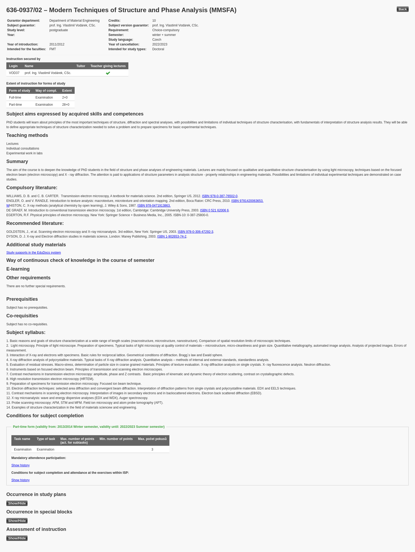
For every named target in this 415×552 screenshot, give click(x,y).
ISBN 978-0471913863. (153, 205)
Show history (20, 465)
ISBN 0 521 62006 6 (214, 210)
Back (403, 9)
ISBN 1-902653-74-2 (171, 236)
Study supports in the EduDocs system (33, 252)
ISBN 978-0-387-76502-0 (219, 196)
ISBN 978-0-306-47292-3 (195, 232)
